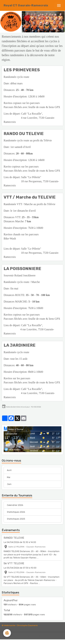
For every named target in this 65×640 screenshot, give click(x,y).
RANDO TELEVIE (14, 537)
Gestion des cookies (32, 636)
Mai (8, 477)
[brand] (25, 5)
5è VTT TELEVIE (14, 563)
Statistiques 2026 (16, 512)
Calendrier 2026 (15, 505)
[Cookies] (7, 633)
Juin (9, 484)
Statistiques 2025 (16, 519)
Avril (9, 470)
